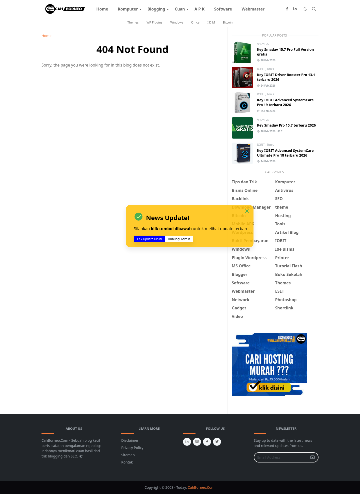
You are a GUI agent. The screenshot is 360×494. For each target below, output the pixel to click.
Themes (133, 22)
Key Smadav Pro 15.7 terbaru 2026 (286, 125)
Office (195, 22)
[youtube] (197, 442)
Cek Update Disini (149, 239)
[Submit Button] (312, 457)
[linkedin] (295, 9)
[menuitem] (102, 9)
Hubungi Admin (179, 239)
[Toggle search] (314, 9)
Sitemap (128, 454)
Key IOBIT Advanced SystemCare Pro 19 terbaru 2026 (285, 102)
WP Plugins (154, 22)
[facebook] (287, 9)
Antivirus (263, 44)
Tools (270, 69)
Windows (176, 22)
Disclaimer (129, 440)
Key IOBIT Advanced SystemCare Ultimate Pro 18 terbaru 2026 (285, 153)
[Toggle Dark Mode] (305, 9)
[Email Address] (280, 457)
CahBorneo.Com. (202, 487)
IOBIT (261, 69)
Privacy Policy (132, 447)
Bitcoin (228, 22)
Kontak (127, 462)
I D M (211, 22)
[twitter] (217, 442)
